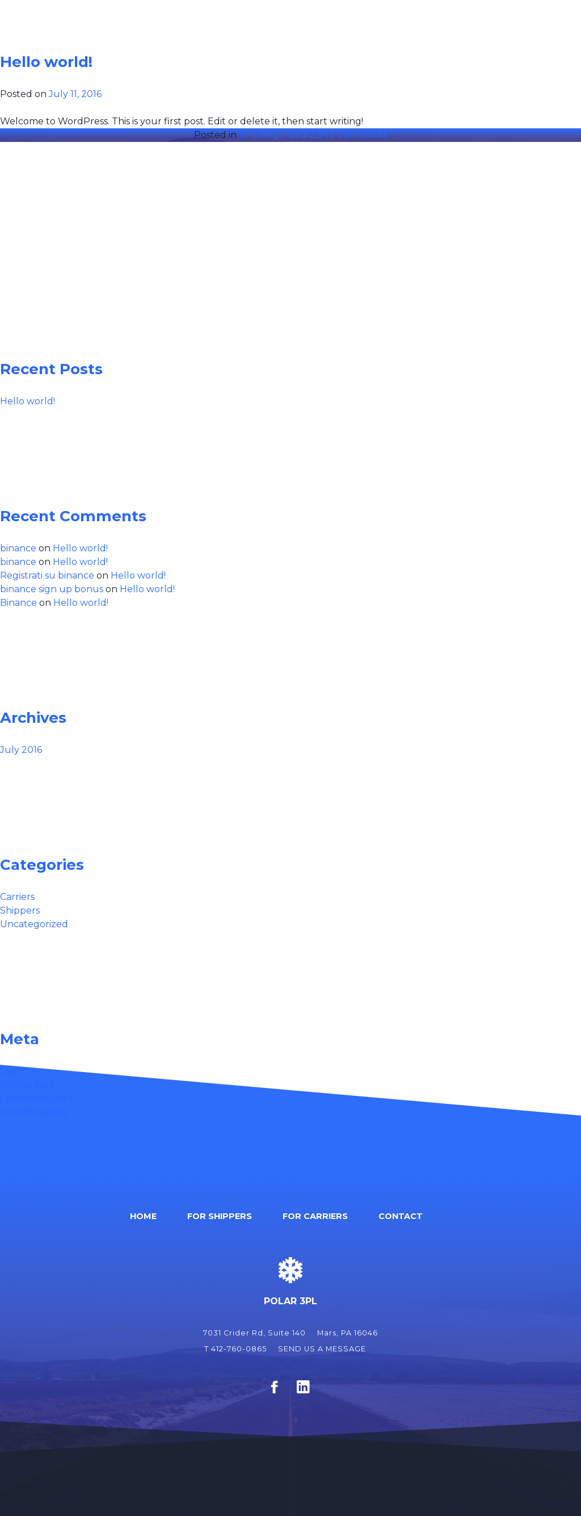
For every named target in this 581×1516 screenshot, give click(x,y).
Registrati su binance (47, 575)
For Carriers (455, 41)
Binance (18, 602)
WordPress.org (34, 1112)
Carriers (17, 896)
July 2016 (21, 749)
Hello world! (46, 61)
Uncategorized (273, 134)
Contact (535, 41)
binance (18, 548)
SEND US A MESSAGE (322, 1349)
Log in (13, 1071)
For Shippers (365, 41)
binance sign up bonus (51, 589)
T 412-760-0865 (235, 1349)
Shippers (20, 910)
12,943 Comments (347, 134)
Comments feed (36, 1098)
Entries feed (27, 1084)
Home (294, 41)
